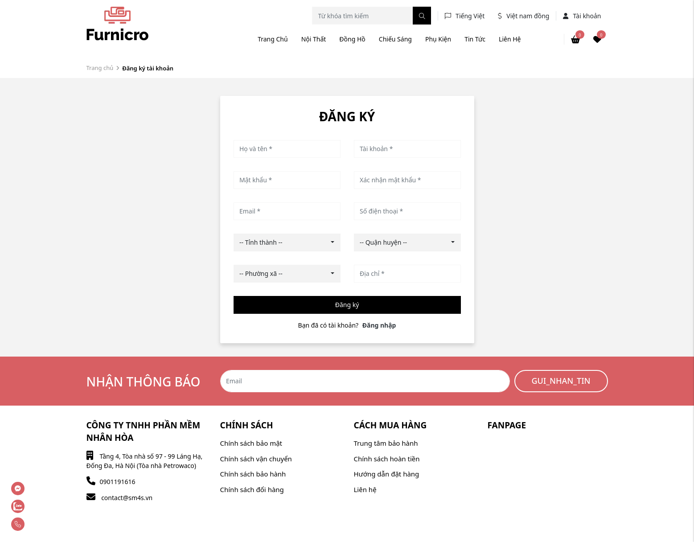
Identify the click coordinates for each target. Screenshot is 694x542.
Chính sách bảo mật (251, 443)
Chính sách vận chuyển (256, 458)
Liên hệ (510, 39)
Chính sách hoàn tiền (387, 458)
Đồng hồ (352, 39)
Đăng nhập (379, 325)
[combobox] (287, 242)
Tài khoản (582, 16)
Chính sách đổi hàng (252, 489)
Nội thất (313, 39)
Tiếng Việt (470, 16)
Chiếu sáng (395, 39)
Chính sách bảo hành (253, 473)
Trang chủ (273, 39)
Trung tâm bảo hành (386, 443)
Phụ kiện (438, 39)
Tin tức (474, 39)
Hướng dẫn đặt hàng (386, 473)
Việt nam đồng (527, 16)
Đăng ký (347, 304)
